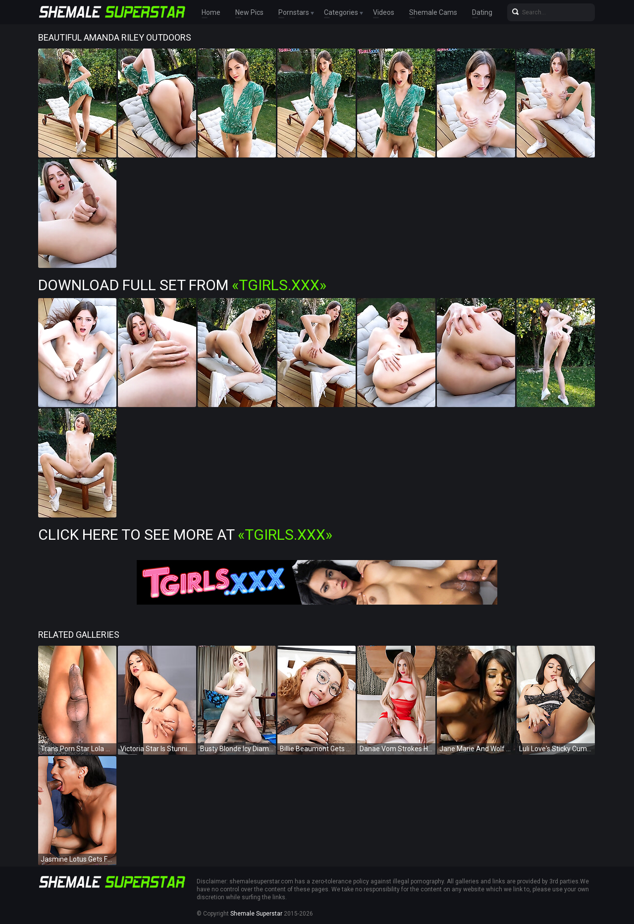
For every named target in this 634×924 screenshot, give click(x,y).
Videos (383, 12)
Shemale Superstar (256, 913)
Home (211, 12)
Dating (482, 12)
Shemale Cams (433, 12)
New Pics (249, 12)
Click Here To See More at (185, 534)
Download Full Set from (182, 285)
